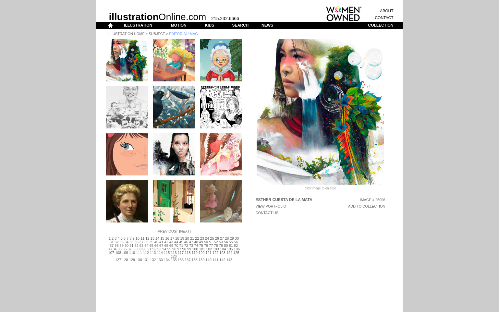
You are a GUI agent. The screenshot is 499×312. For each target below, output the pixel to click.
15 (162, 238)
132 (153, 260)
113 (153, 253)
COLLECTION (381, 25)
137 (187, 260)
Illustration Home (126, 34)
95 (169, 249)
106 (237, 249)
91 (149, 249)
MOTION (179, 25)
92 (154, 249)
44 (176, 242)
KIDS (209, 25)
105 (230, 249)
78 (216, 245)
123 (222, 253)
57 (112, 245)
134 (167, 260)
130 (139, 260)
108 (118, 253)
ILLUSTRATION (138, 25)
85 (120, 249)
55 (231, 242)
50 (206, 242)
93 (159, 249)
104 (223, 249)
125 (236, 253)
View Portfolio (271, 206)
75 (201, 245)
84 (114, 249)
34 (126, 242)
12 (147, 238)
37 (141, 242)
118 (187, 253)
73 (191, 245)
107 (111, 253)
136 (181, 260)
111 (139, 253)
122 (215, 253)
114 (160, 253)
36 (137, 242)
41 (161, 242)
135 (173, 260)
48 (196, 242)
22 (197, 238)
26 (217, 238)
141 (215, 260)
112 (146, 253)
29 (232, 238)
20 (187, 238)
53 (221, 242)
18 (177, 238)
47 (191, 242)
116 (173, 253)
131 (146, 260)
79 (221, 245)
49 (201, 242)
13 (152, 238)
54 (226, 242)
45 (181, 242)
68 (166, 245)
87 (129, 249)
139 (201, 260)
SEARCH (240, 25)
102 (209, 249)
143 (229, 260)
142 (222, 260)
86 (125, 249)
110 (132, 253)
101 (202, 249)
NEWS (267, 25)
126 (173, 256)
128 (125, 260)
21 (192, 238)
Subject (157, 34)
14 (157, 238)
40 (156, 242)
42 (166, 242)
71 (181, 245)
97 (179, 249)
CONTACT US (267, 213)
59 (122, 245)
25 (212, 238)
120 (201, 253)
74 (196, 245)
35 (131, 242)
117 (181, 253)
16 (167, 238)
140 (208, 260)
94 (164, 249)
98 (184, 249)
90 (144, 249)
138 (195, 260)
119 (195, 253)
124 (229, 253)
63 (141, 245)
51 (211, 242)
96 (174, 249)
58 (116, 245)
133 (160, 260)
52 (216, 242)
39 (151, 242)
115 (167, 253)
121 (208, 253)
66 (156, 245)
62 (137, 245)
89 (139, 249)
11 (142, 238)
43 (171, 242)
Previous (167, 231)
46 (186, 242)
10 (138, 238)
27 (222, 238)
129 (132, 260)
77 (211, 245)
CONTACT (384, 18)
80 (226, 245)
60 (126, 245)
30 (237, 238)
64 (146, 245)
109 (125, 253)
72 (186, 245)
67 (161, 245)
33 (122, 242)
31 (112, 242)
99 (189, 249)
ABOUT (386, 11)
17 (172, 238)
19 (182, 238)
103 (216, 249)
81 (231, 245)
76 (206, 245)
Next (184, 231)
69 (171, 245)
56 (236, 242)
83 (110, 249)
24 (207, 238)
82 (236, 245)
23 (202, 238)
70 (176, 245)
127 (118, 260)
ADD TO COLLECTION (366, 206)
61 (131, 245)
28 (227, 238)
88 (134, 249)
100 (195, 249)
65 (151, 245)
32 (116, 242)
